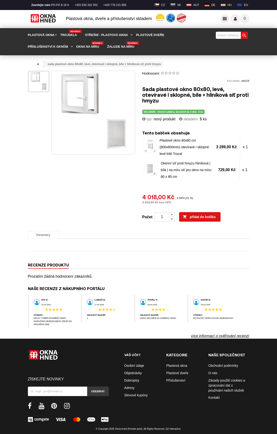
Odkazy (224, 18)
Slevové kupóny (136, 395)
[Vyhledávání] (231, 35)
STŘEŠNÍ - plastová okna (106, 35)
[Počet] (162, 217)
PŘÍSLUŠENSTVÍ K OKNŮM (48, 46)
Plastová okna (176, 366)
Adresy (129, 388)
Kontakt (214, 397)
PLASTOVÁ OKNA (41, 35)
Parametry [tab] (43, 235)
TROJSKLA (70, 33)
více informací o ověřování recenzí (220, 336)
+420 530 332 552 (86, 5)
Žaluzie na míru (123, 45)
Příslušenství (175, 380)
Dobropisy (131, 380)
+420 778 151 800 (114, 5)
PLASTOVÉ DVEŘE (150, 35)
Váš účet (235, 19)
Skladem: (189, 119)
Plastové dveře (177, 373)
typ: (147, 119)
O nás (212, 373)
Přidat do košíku (199, 217)
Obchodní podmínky (223, 366)
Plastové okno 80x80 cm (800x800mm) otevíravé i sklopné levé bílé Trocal (184, 147)
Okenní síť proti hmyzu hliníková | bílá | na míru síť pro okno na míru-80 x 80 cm (186, 170)
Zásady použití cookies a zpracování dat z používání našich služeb (226, 385)
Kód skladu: (234, 80)
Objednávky (133, 373)
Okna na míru (90, 45)
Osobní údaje (134, 366)
